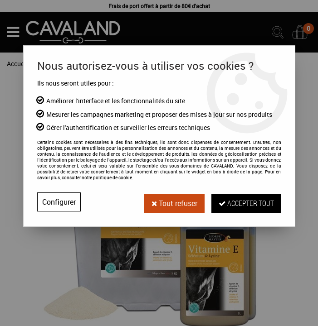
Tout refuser (174, 202)
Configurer (59, 202)
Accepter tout (246, 201)
